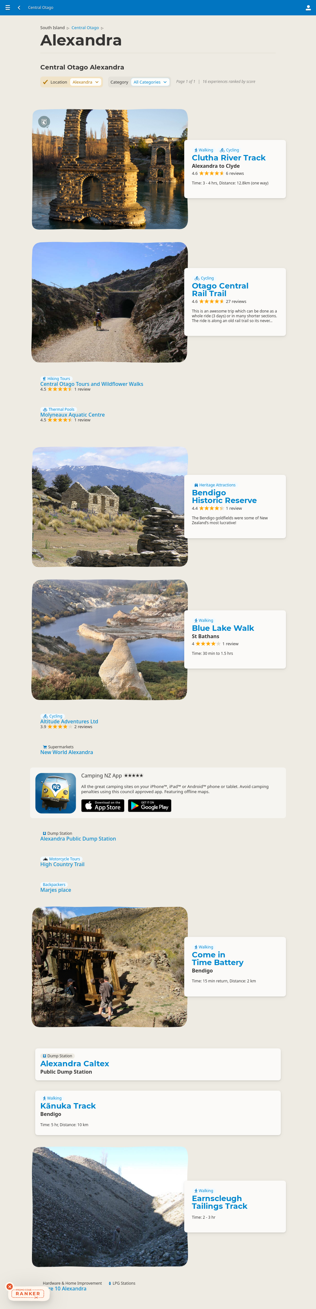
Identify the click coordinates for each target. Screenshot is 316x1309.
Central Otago (85, 27)
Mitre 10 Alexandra (63, 1288)
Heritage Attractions (215, 485)
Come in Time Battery (217, 958)
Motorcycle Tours (61, 859)
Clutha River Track (229, 157)
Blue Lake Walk (223, 628)
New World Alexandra (66, 752)
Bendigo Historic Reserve (224, 496)
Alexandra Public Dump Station (78, 838)
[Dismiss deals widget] (9, 1286)
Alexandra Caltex (74, 1063)
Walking (203, 150)
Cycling (229, 150)
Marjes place (55, 889)
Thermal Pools (59, 409)
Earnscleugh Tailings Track (220, 1202)
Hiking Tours (56, 378)
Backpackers (54, 884)
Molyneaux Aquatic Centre (72, 414)
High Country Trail (62, 864)
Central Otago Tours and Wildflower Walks (91, 383)
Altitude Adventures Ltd (69, 721)
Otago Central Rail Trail (220, 289)
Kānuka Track (68, 1105)
